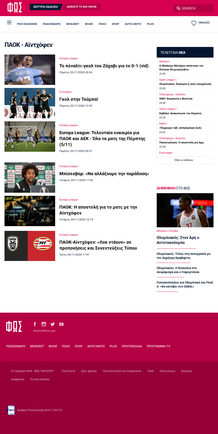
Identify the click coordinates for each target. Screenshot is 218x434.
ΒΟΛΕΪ (89, 24)
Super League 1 (168, 79)
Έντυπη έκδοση (39, 379)
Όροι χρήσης (89, 371)
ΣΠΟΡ (115, 24)
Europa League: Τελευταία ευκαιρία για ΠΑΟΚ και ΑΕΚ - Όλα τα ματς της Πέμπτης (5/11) (102, 138)
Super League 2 (168, 108)
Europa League (68, 58)
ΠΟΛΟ (102, 24)
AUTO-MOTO (133, 24)
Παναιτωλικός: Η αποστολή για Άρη (181, 142)
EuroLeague (166, 152)
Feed (151, 371)
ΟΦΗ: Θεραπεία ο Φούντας (176, 98)
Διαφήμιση (17, 379)
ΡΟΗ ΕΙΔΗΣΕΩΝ (27, 24)
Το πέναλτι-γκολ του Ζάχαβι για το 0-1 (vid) (104, 66)
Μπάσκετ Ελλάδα (167, 231)
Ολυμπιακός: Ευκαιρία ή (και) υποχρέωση (185, 84)
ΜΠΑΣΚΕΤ (72, 24)
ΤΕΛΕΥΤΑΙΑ (172, 52)
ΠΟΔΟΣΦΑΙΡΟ (52, 24)
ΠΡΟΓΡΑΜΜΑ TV (158, 346)
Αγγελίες (186, 371)
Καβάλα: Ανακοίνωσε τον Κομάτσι (180, 113)
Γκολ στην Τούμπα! (78, 99)
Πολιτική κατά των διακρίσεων (122, 371)
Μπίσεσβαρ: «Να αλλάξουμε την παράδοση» (104, 173)
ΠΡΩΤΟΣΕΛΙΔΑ (132, 346)
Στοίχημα (65, 91)
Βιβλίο (163, 123)
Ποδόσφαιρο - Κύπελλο (172, 94)
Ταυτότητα (68, 371)
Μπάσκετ (164, 61)
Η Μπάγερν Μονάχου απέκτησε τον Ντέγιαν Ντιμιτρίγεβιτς (181, 67)
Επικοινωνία (167, 371)
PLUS (150, 24)
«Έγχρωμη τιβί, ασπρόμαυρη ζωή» (180, 127)
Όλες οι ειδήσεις (183, 160)
